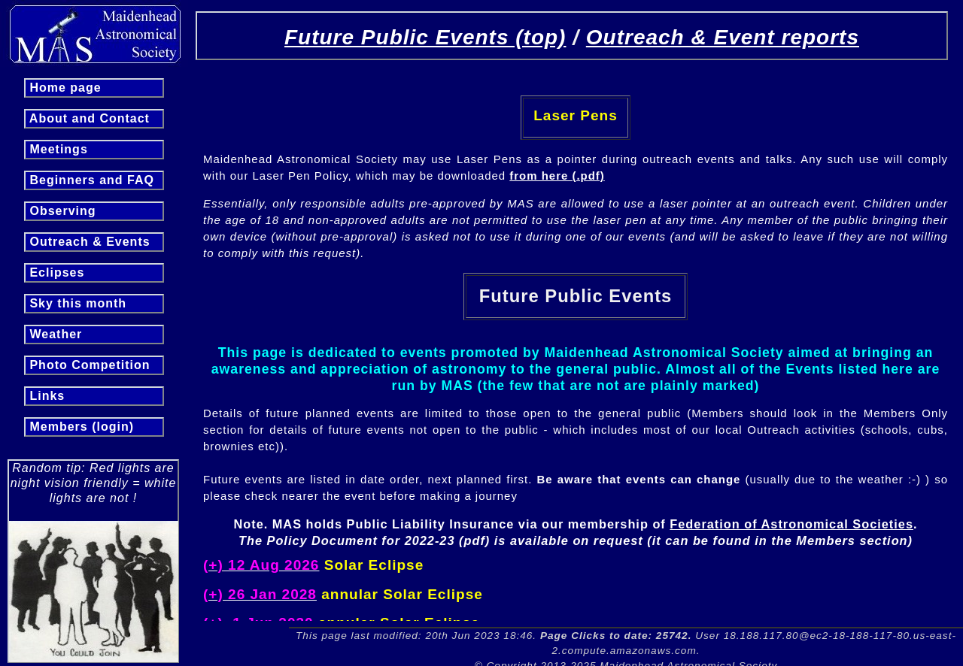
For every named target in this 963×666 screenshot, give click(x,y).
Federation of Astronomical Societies (791, 524)
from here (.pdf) (556, 175)
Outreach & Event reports (722, 37)
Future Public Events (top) (425, 37)
